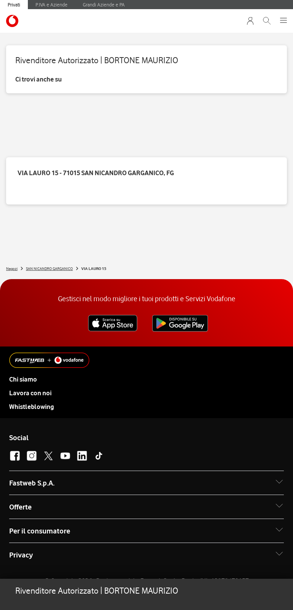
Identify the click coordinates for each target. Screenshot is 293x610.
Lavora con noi (30, 393)
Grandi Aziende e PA (104, 5)
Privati (14, 5)
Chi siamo (23, 379)
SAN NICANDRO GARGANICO (49, 268)
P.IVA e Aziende (51, 5)
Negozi (12, 268)
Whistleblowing (31, 406)
